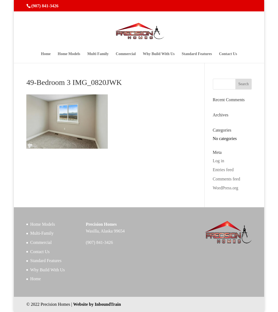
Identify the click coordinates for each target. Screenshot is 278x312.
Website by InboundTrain (97, 304)
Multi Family (98, 54)
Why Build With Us (159, 54)
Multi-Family (41, 233)
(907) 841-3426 (44, 6)
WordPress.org (225, 188)
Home (46, 54)
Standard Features (197, 54)
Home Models (69, 54)
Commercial (126, 54)
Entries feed (223, 169)
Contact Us (228, 54)
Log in (218, 160)
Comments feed (226, 179)
